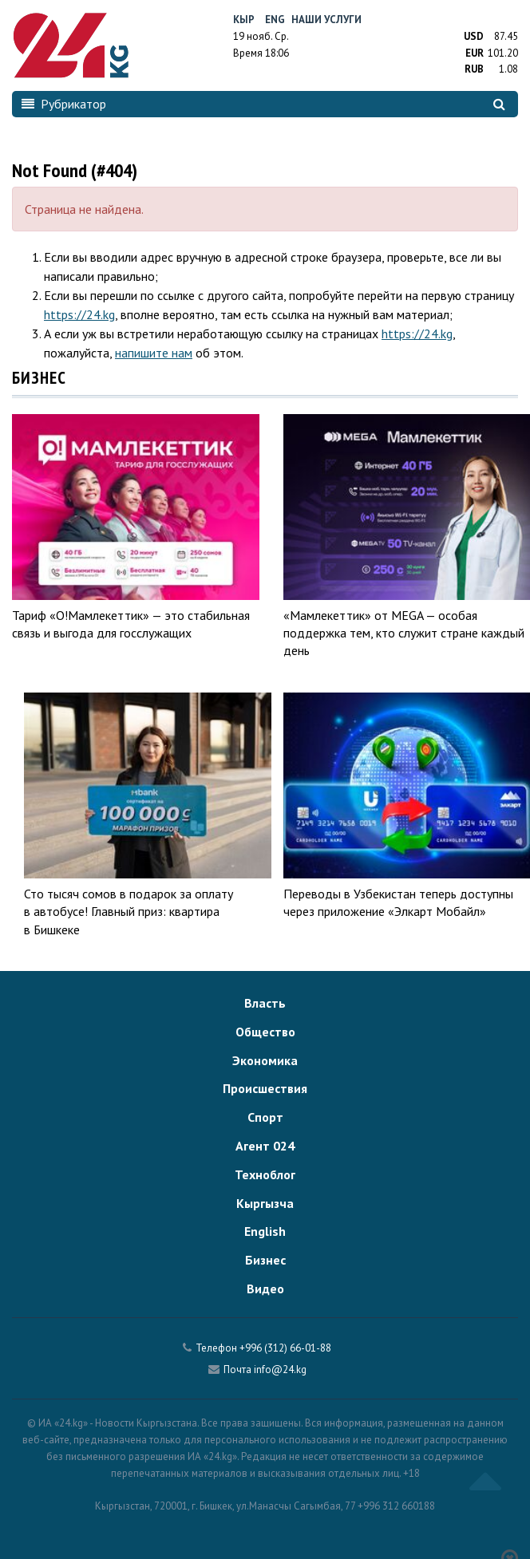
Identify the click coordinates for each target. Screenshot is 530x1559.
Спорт (265, 1117)
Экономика (265, 1060)
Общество (265, 1032)
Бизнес (265, 1260)
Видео (265, 1289)
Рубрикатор (64, 104)
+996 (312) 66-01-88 (285, 1348)
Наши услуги (326, 19)
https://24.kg (79, 314)
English (265, 1231)
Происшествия (265, 1088)
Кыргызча (265, 1203)
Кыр (244, 19)
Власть (265, 1003)
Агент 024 (265, 1146)
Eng (275, 19)
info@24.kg (280, 1369)
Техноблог (265, 1174)
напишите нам (153, 353)
